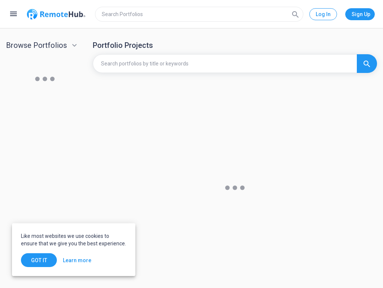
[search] (199, 14)
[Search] (295, 14)
